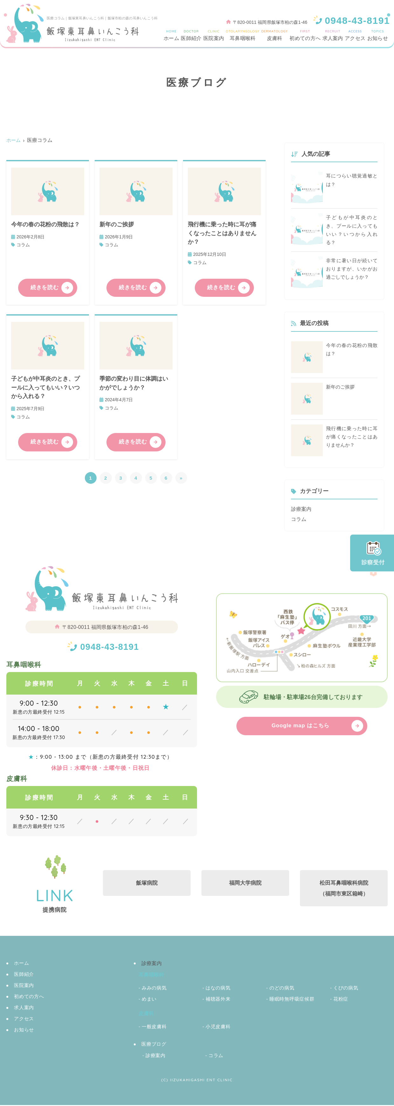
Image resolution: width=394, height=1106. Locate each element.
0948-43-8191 (109, 647)
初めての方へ (305, 35)
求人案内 (333, 35)
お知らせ (377, 35)
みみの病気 (154, 988)
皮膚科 (274, 35)
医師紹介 (191, 35)
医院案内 (213, 35)
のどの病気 (282, 988)
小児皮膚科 (218, 1027)
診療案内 (301, 509)
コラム (23, 244)
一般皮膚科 (154, 1027)
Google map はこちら (301, 726)
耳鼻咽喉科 (242, 35)
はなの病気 (218, 988)
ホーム (171, 35)
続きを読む (45, 288)
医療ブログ (153, 1045)
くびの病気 (345, 988)
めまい (149, 1000)
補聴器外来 (218, 1000)
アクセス (355, 35)
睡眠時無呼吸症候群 (292, 1000)
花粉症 (340, 1000)
